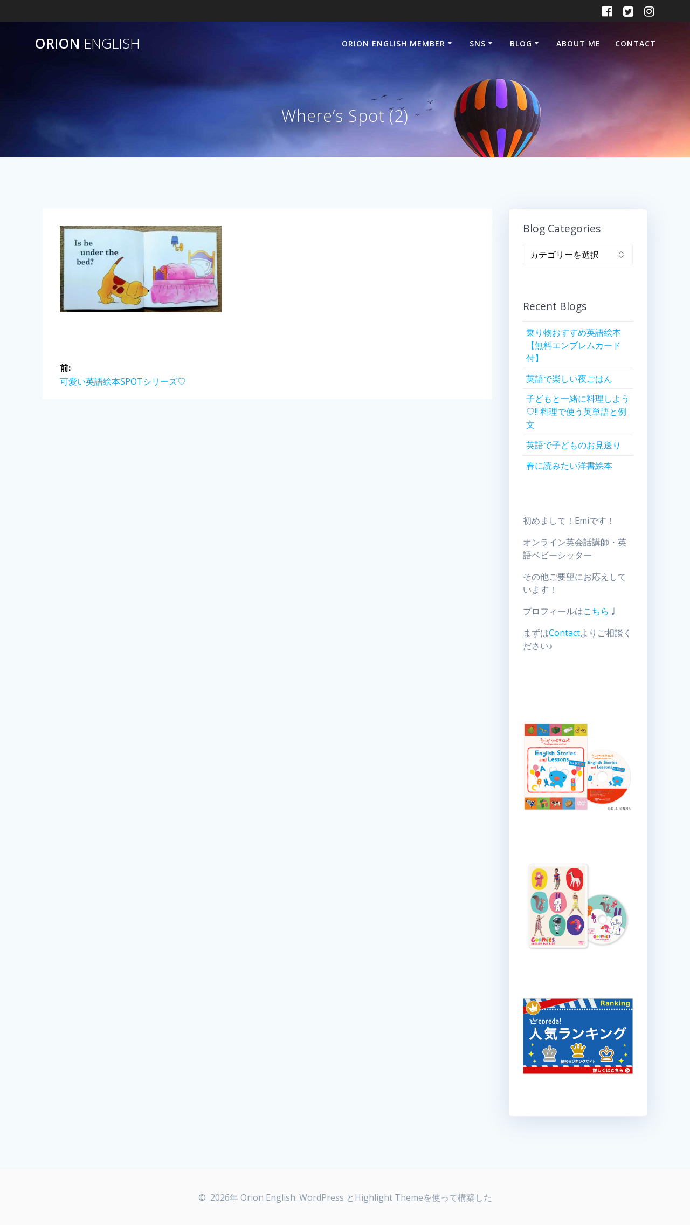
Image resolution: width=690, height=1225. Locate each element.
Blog (521, 43)
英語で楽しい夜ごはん (569, 379)
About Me (578, 43)
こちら (596, 611)
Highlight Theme (389, 1197)
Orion (87, 44)
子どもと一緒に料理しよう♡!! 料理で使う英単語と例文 (578, 411)
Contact (635, 43)
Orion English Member (393, 43)
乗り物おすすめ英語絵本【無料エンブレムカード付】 (573, 345)
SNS (478, 43)
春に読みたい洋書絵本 (569, 465)
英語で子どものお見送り (573, 445)
